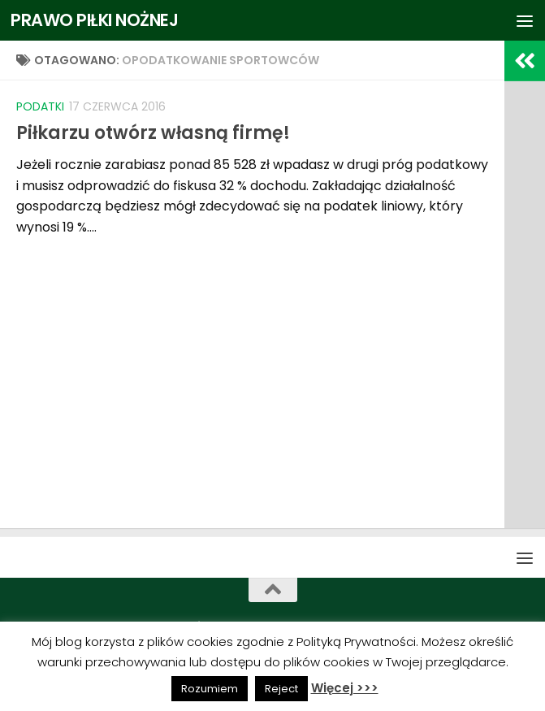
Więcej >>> (344, 687)
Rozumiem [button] (209, 688)
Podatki (40, 106)
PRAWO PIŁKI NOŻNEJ (96, 20)
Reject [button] (281, 688)
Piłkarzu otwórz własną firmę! (153, 132)
